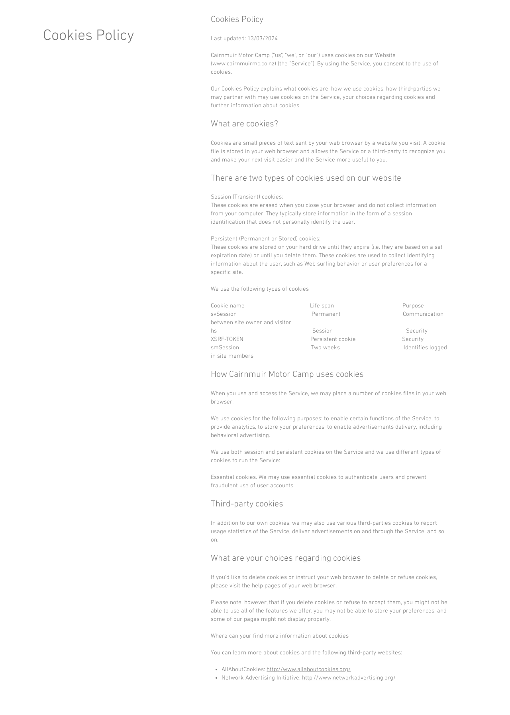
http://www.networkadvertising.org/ (349, 678)
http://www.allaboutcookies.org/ (309, 669)
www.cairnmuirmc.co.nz (243, 63)
